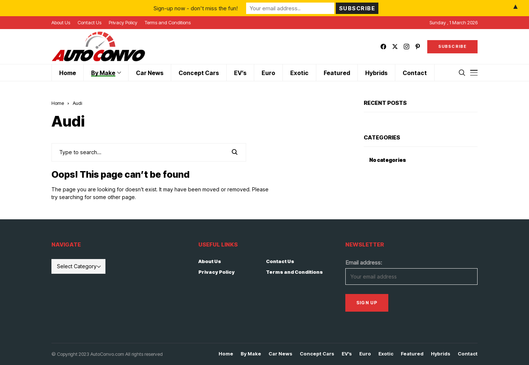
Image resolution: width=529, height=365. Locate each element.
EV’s (347, 354)
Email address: (363, 262)
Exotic (385, 354)
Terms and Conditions (294, 272)
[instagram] (406, 46)
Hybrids (440, 354)
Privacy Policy (216, 272)
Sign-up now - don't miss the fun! (196, 7)
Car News (280, 354)
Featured (412, 354)
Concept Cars (317, 354)
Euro (365, 354)
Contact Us (280, 261)
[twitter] (394, 46)
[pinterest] (417, 46)
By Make (251, 354)
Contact (468, 354)
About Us (209, 261)
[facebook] (383, 46)
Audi (77, 103)
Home (57, 103)
